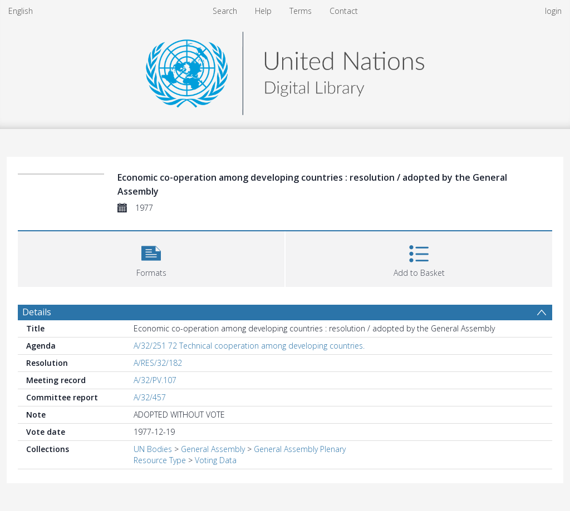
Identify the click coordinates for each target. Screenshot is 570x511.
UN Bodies (153, 449)
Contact (344, 11)
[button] (151, 257)
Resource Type (160, 460)
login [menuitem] (553, 11)
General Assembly (213, 449)
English (20, 11)
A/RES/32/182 (158, 363)
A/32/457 (150, 397)
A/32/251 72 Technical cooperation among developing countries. (249, 345)
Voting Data (216, 460)
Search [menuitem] (225, 11)
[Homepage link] (285, 70)
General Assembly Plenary (300, 449)
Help (263, 11)
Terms (300, 11)
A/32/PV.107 (155, 380)
